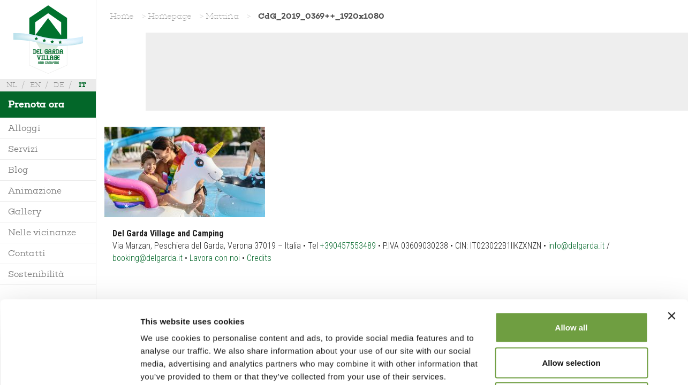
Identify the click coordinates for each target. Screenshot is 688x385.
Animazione (35, 191)
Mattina (222, 16)
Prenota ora (36, 104)
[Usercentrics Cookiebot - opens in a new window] (69, 364)
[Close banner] (671, 233)
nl (11, 85)
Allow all (571, 244)
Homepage (170, 16)
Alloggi (24, 128)
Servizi (23, 149)
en (35, 85)
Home (122, 16)
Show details (562, 363)
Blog (18, 170)
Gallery (24, 211)
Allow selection (571, 279)
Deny (571, 314)
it (82, 85)
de (59, 85)
